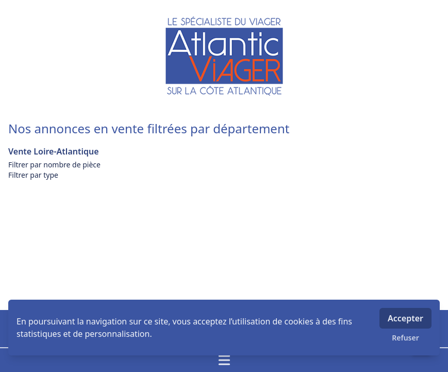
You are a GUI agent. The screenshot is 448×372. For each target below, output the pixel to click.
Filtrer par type (33, 175)
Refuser (405, 338)
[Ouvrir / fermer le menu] (224, 360)
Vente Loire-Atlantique (53, 151)
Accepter (405, 318)
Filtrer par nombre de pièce (54, 164)
